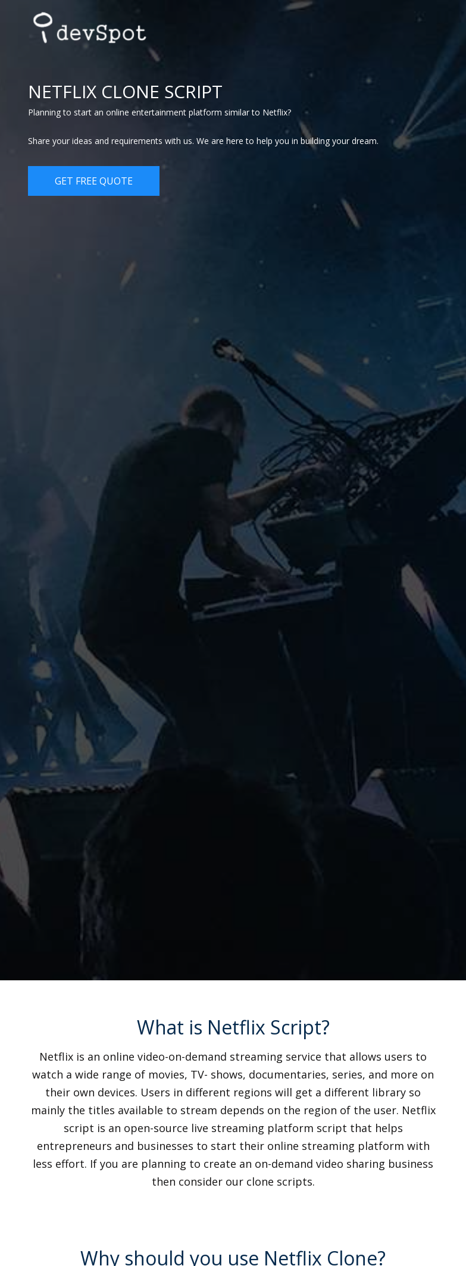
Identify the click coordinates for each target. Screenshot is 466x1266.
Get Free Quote (94, 180)
